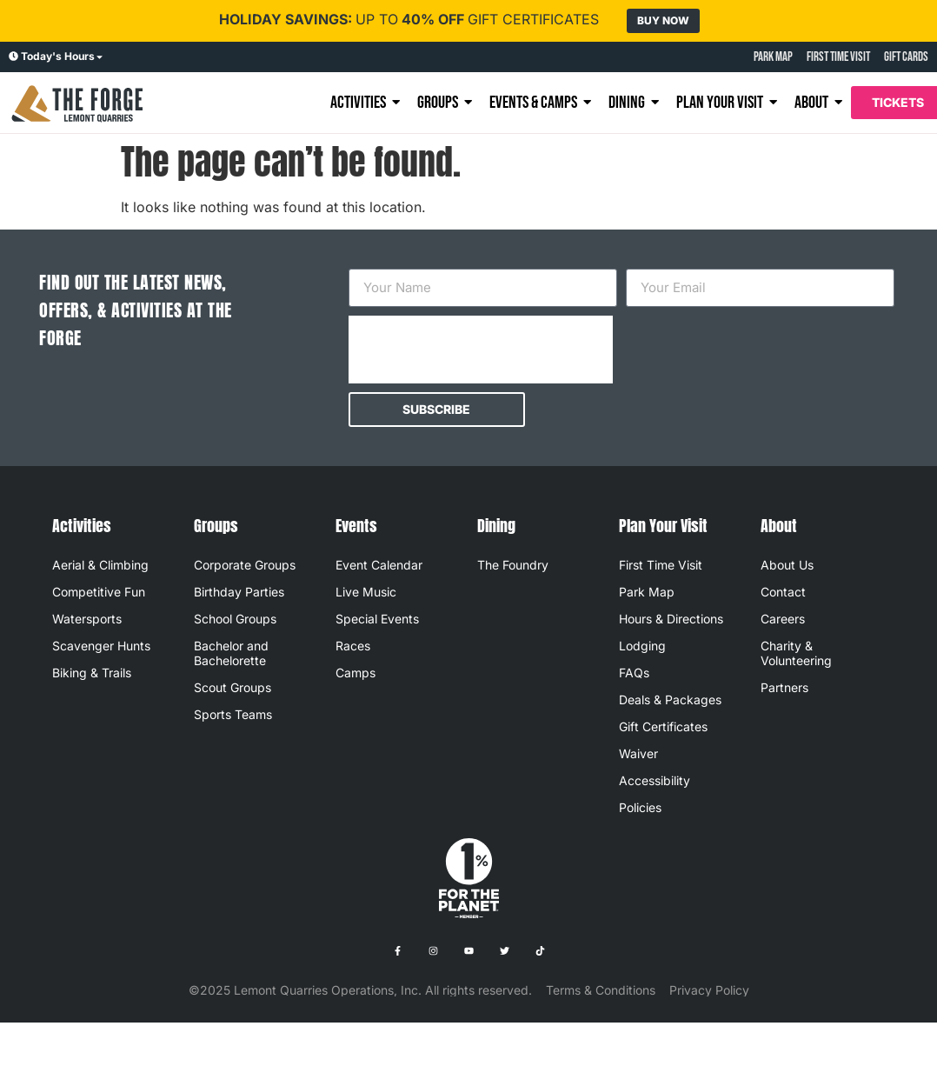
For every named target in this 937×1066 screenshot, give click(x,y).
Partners (784, 687)
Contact (783, 591)
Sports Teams (233, 714)
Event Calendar (379, 564)
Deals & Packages (670, 699)
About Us (787, 564)
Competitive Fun (98, 591)
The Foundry (512, 564)
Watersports (87, 618)
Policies (640, 807)
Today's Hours (58, 56)
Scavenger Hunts (101, 645)
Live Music (366, 591)
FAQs (634, 672)
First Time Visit (660, 564)
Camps (355, 672)
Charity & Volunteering (796, 653)
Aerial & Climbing (100, 564)
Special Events (377, 618)
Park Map (647, 591)
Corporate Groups (245, 564)
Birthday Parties (239, 591)
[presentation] (481, 349)
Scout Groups (232, 687)
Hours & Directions (671, 618)
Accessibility (654, 780)
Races (353, 645)
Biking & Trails (91, 672)
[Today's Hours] (13, 57)
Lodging (642, 645)
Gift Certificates (663, 726)
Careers (783, 618)
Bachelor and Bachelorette (231, 653)
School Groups (235, 618)
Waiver (638, 753)
